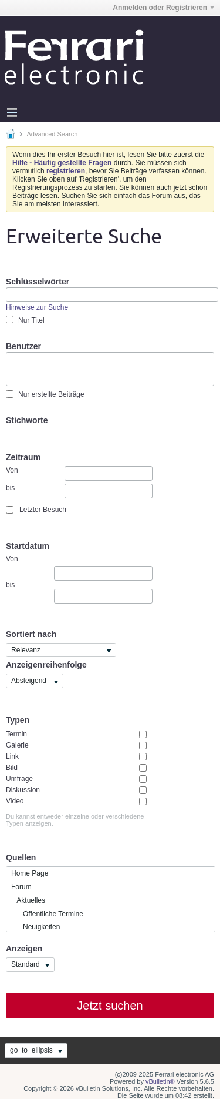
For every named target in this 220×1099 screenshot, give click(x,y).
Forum (21, 887)
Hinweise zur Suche (37, 307)
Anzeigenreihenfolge (46, 664)
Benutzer (23, 346)
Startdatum (27, 546)
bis (79, 491)
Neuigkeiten (35, 927)
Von (79, 473)
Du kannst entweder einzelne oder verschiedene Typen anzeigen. (75, 820)
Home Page (29, 873)
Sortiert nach (31, 634)
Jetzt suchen (110, 1005)
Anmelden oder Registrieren (163, 8)
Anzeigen (24, 948)
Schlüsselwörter (37, 281)
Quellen (21, 857)
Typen (17, 720)
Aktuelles (28, 900)
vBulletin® (160, 1081)
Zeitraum (23, 457)
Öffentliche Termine (47, 914)
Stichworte (27, 420)
